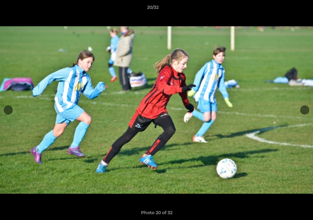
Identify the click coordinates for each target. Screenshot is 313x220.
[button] (287, 9)
